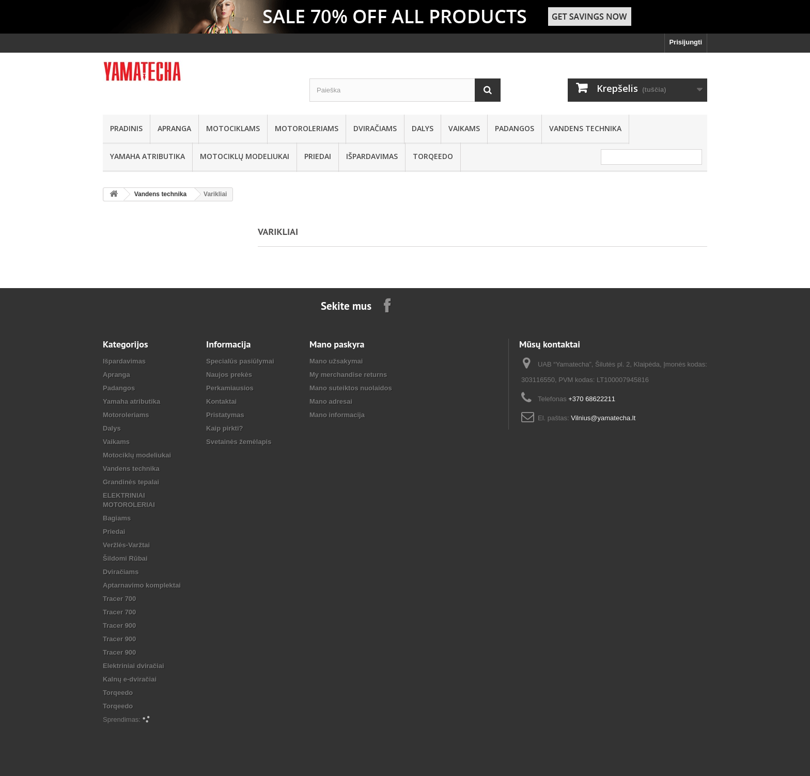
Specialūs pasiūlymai (240, 361)
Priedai (317, 156)
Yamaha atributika (147, 156)
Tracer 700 (119, 599)
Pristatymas (225, 415)
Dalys (422, 128)
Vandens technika (585, 128)
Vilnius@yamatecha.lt (603, 418)
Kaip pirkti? (224, 428)
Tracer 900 (119, 625)
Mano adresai (330, 401)
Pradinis (126, 128)
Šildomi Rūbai (125, 558)
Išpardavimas (372, 156)
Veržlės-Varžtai (126, 545)
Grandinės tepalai (131, 482)
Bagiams (117, 518)
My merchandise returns (348, 374)
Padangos (514, 128)
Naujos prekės (229, 374)
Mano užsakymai (336, 361)
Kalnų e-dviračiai (130, 679)
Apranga (174, 128)
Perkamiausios (230, 388)
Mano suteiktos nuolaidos (350, 388)
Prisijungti (685, 42)
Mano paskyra (337, 344)
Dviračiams (375, 128)
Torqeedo (433, 156)
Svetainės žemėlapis (238, 442)
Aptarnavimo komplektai (142, 585)
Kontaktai (221, 401)
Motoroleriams (306, 128)
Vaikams (464, 128)
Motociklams (233, 128)
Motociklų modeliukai (244, 156)
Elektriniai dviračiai (133, 666)
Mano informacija (337, 415)
